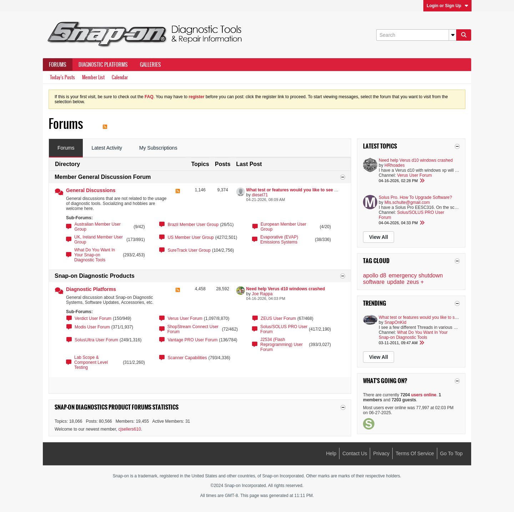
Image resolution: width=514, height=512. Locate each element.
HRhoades (394, 165)
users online (424, 394)
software (373, 282)
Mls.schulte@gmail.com (407, 202)
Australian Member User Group (98, 227)
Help (331, 453)
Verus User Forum (185, 318)
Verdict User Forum (93, 318)
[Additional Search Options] (453, 35)
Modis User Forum (92, 327)
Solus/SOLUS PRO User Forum (283, 329)
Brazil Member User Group (193, 224)
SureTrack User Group (189, 250)
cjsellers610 (130, 429)
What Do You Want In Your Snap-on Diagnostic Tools (94, 254)
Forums (57, 65)
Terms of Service (414, 453)
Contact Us (354, 453)
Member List (93, 77)
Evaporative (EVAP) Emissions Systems (279, 240)
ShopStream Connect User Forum (192, 329)
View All (378, 237)
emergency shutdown (416, 275)
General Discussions (91, 190)
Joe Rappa (262, 293)
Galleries (150, 65)
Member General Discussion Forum (103, 177)
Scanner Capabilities (187, 357)
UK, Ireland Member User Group (98, 240)
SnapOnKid (395, 322)
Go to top (451, 453)
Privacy (381, 453)
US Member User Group (191, 237)
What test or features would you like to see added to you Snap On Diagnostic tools (330, 189)
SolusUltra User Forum (96, 339)
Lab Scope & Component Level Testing (91, 362)
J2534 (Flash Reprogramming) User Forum (281, 344)
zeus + (415, 282)
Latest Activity (106, 148)
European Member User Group (283, 227)
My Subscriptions (158, 148)
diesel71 (260, 194)
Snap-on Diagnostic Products (95, 276)
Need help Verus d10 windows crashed (285, 288)
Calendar (120, 77)
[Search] (416, 35)
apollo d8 (374, 275)
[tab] (66, 148)
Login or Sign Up (447, 5)
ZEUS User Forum (278, 318)
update (395, 282)
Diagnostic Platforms (103, 65)
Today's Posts (62, 77)
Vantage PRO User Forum (193, 339)
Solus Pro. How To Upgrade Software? (415, 197)
